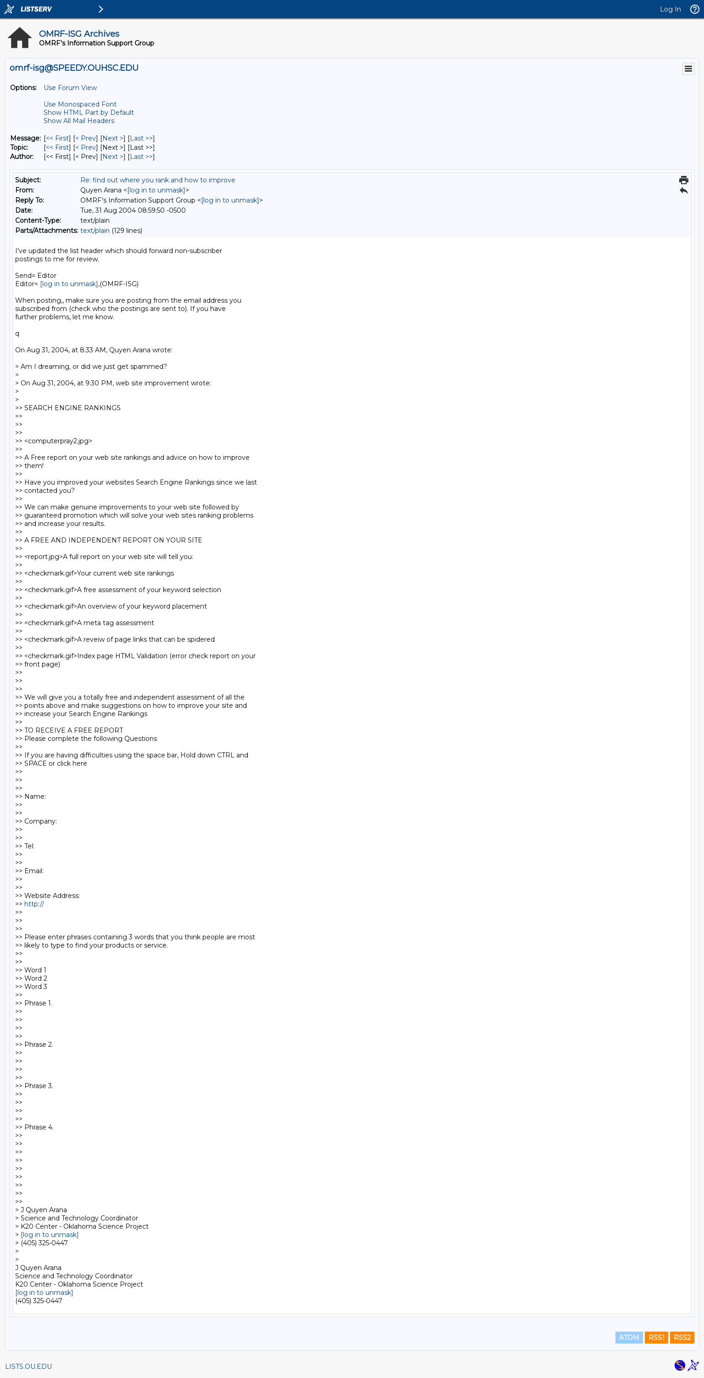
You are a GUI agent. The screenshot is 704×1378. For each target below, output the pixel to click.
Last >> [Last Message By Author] (141, 156)
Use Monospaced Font (80, 104)
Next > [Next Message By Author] (112, 156)
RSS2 (682, 1337)
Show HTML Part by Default (89, 112)
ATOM (629, 1337)
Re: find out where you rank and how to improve (157, 180)
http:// (34, 904)
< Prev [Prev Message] (85, 138)
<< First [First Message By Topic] (57, 147)
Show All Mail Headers (79, 121)
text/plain (95, 230)
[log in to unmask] (156, 190)
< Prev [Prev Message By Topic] (85, 147)
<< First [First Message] (57, 138)
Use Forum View (70, 88)
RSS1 (656, 1337)
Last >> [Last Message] (141, 138)
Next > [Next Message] (112, 138)
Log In (670, 9)
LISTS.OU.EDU (28, 1366)
